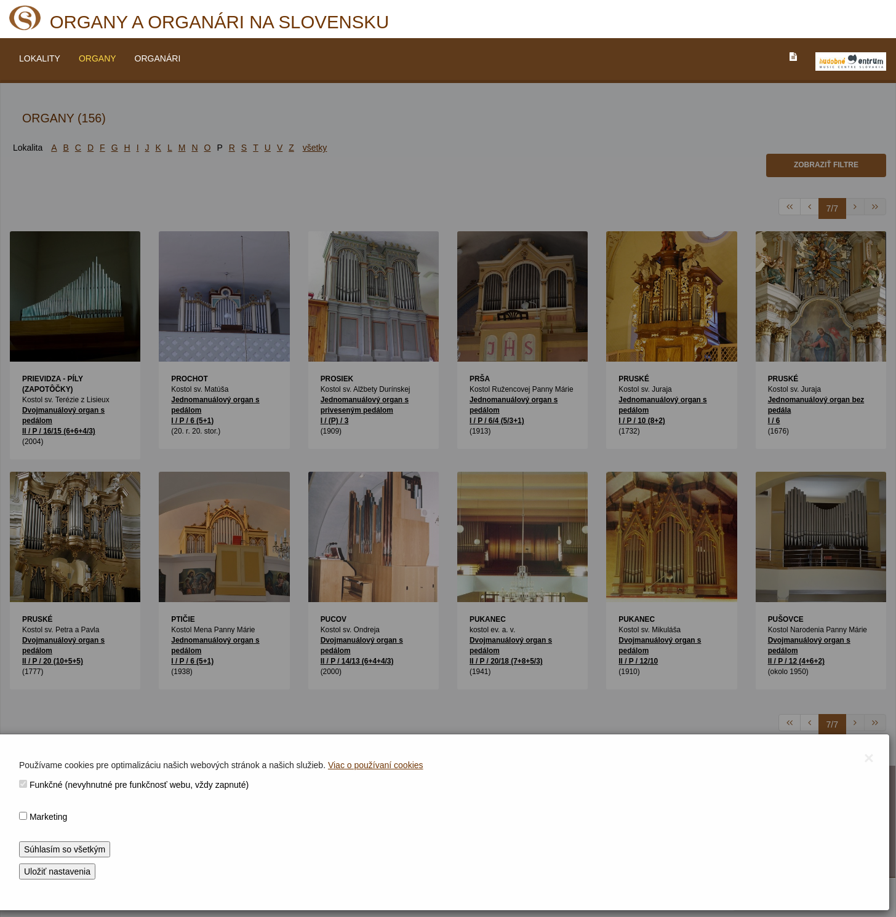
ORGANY (97, 58)
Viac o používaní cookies (375, 765)
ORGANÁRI (158, 58)
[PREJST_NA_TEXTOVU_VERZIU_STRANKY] (793, 56)
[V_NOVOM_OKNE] (850, 61)
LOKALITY (39, 58)
